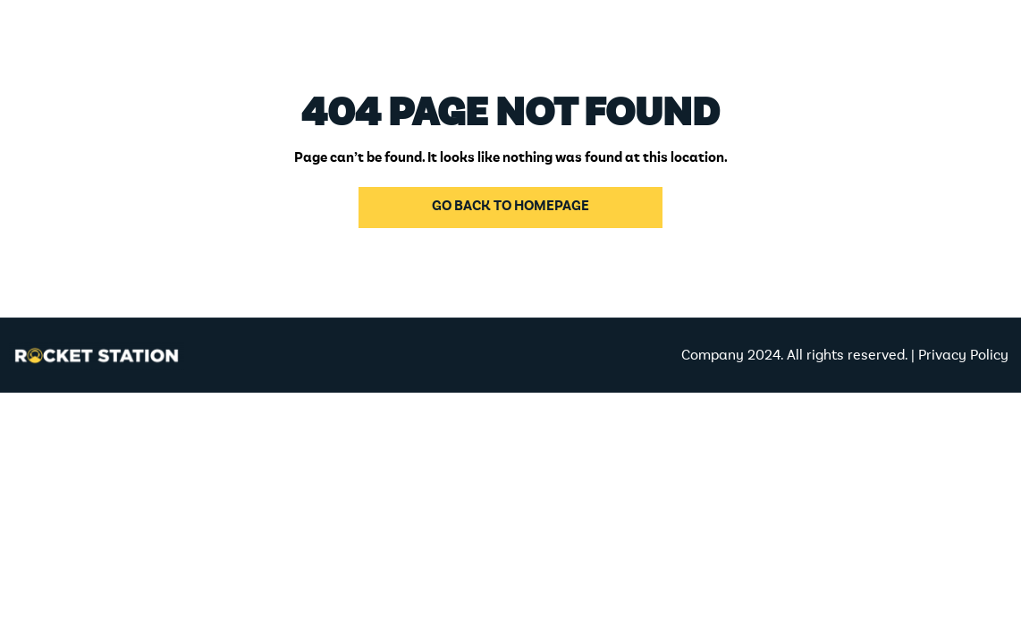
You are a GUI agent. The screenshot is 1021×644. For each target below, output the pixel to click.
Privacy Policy (965, 356)
